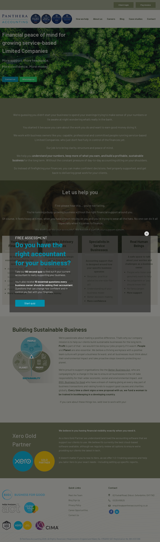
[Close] (146, 233)
